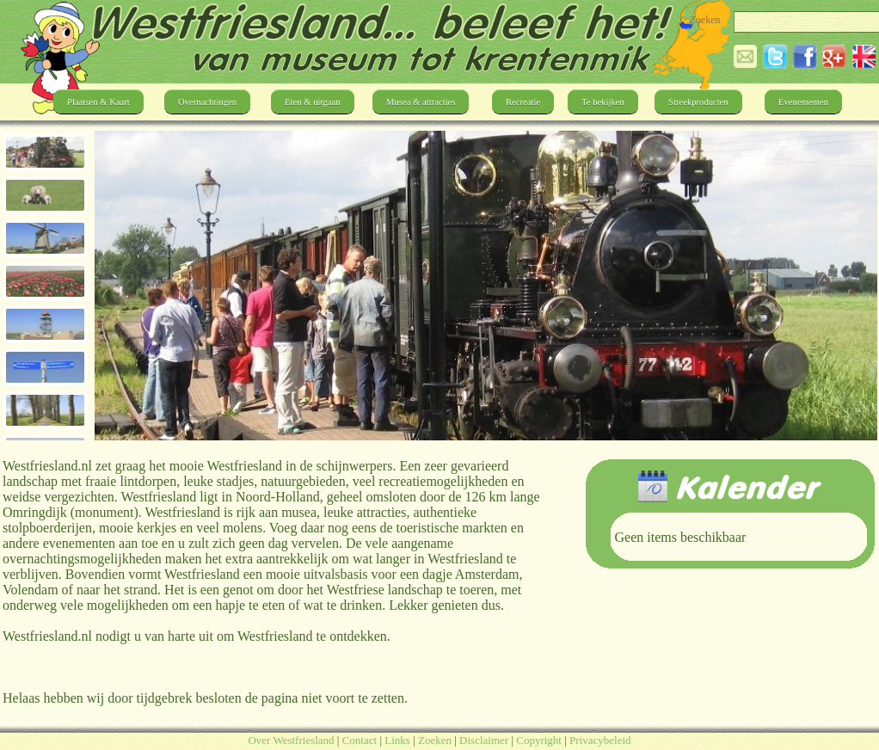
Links (397, 740)
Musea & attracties (420, 102)
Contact (359, 740)
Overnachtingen (207, 102)
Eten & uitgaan (313, 102)
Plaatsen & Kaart (98, 102)
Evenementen (803, 102)
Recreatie (523, 102)
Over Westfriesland (291, 740)
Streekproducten (698, 102)
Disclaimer (483, 740)
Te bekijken (602, 102)
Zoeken (435, 740)
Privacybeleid (599, 740)
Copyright (539, 740)
